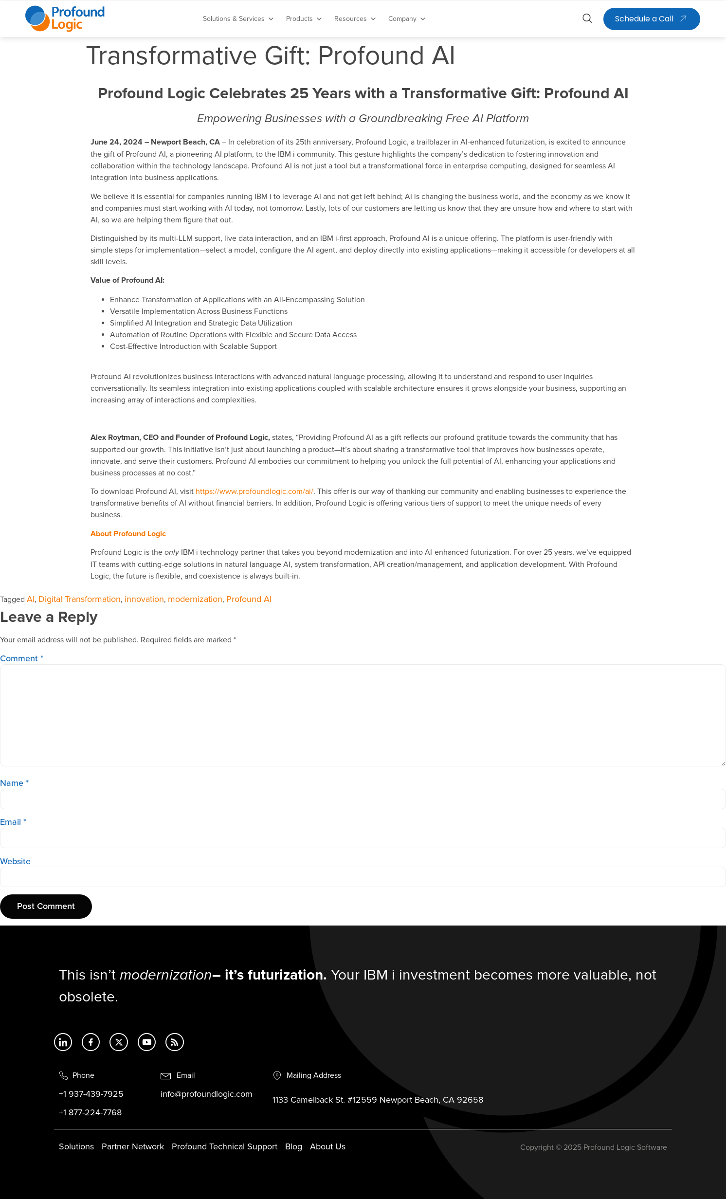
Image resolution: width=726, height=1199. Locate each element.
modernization (195, 599)
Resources (355, 19)
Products (304, 19)
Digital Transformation (79, 599)
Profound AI (249, 599)
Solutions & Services (238, 19)
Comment (21, 658)
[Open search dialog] (587, 20)
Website (15, 861)
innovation (144, 599)
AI (31, 599)
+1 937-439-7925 (91, 1097)
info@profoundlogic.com (207, 1097)
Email (13, 822)
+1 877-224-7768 (90, 1116)
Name (14, 783)
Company (407, 19)
